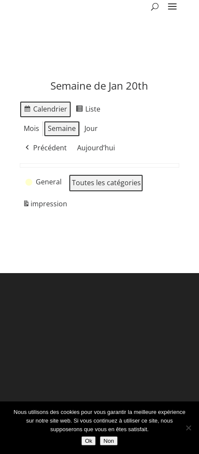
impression (44, 205)
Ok (88, 441)
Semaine (62, 128)
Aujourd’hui (96, 147)
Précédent (45, 148)
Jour (91, 128)
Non (108, 441)
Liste (87, 110)
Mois (31, 128)
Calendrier (45, 110)
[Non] (188, 427)
